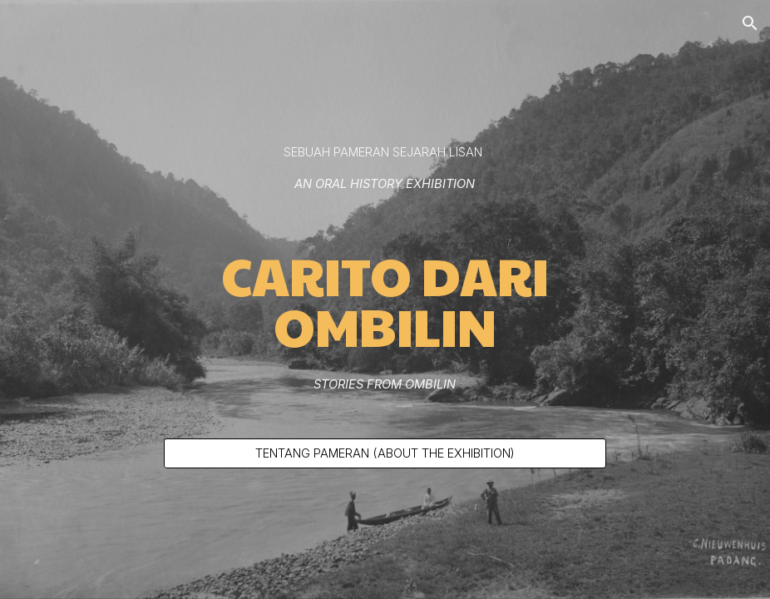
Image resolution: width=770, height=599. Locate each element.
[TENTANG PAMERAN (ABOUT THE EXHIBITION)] (385, 453)
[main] (385, 168)
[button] (750, 23)
